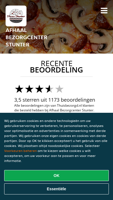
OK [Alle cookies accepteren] (56, 175)
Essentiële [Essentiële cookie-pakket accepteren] (56, 189)
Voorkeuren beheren (20, 151)
